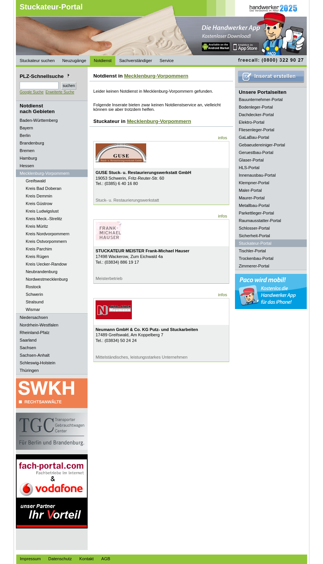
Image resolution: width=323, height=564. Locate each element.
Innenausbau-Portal (257, 175)
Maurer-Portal (251, 198)
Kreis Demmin (39, 196)
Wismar (33, 309)
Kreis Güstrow (39, 203)
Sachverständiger (135, 60)
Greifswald (36, 181)
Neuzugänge (74, 60)
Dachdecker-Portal (256, 114)
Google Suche (31, 92)
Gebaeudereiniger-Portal (262, 145)
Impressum (30, 558)
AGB (105, 558)
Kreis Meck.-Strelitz (44, 218)
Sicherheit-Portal (254, 235)
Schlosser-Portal (254, 228)
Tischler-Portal (252, 251)
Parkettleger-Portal (256, 213)
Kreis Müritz (37, 226)
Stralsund (34, 302)
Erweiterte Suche (59, 92)
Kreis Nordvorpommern (48, 234)
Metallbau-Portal (254, 205)
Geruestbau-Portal (256, 152)
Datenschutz (60, 558)
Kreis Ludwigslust (42, 211)
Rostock (33, 286)
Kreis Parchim (39, 249)
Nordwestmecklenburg (47, 279)
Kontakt (86, 558)
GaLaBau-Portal (254, 137)
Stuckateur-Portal (51, 7)
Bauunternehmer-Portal (261, 99)
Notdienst (102, 60)
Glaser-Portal (251, 160)
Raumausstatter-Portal (260, 220)
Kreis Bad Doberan (44, 188)
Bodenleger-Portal (256, 107)
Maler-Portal (250, 190)
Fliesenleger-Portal (256, 129)
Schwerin (34, 294)
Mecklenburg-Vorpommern (156, 76)
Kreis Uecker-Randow (46, 264)
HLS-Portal (249, 167)
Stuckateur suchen (37, 60)
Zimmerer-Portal (254, 266)
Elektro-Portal (251, 122)
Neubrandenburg (41, 271)
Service (166, 60)
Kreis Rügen (37, 256)
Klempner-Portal (254, 182)
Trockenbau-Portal (256, 258)
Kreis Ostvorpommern (46, 241)
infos (222, 137)
